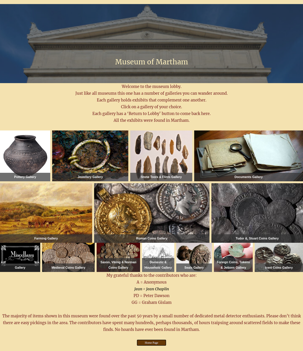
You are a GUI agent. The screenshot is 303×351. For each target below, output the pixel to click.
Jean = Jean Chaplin (151, 288)
